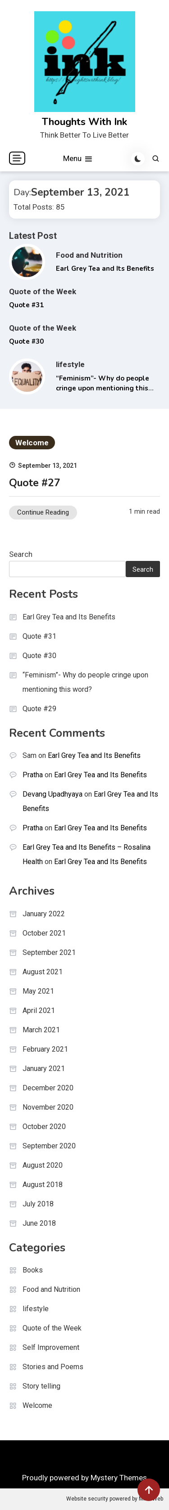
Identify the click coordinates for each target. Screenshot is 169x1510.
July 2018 (38, 1204)
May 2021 (38, 991)
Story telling (41, 1386)
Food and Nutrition (89, 255)
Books (33, 1270)
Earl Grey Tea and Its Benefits (105, 268)
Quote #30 (26, 341)
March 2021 (41, 1030)
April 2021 (39, 1010)
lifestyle (70, 364)
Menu (78, 159)
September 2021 (49, 952)
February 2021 (45, 1049)
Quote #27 (34, 483)
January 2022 (44, 914)
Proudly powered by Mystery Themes (84, 1477)
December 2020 (48, 1088)
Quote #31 (26, 304)
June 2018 (39, 1223)
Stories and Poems (53, 1366)
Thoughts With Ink (84, 122)
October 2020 (44, 1126)
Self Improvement (51, 1347)
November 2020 (48, 1107)
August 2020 (43, 1165)
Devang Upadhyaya (52, 794)
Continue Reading (43, 512)
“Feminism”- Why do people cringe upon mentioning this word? (102, 388)
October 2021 (44, 933)
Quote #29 (39, 708)
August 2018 (43, 1184)
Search (20, 554)
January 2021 (44, 1068)
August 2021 (43, 972)
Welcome (32, 442)
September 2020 (49, 1146)
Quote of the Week (42, 291)
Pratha (33, 775)
